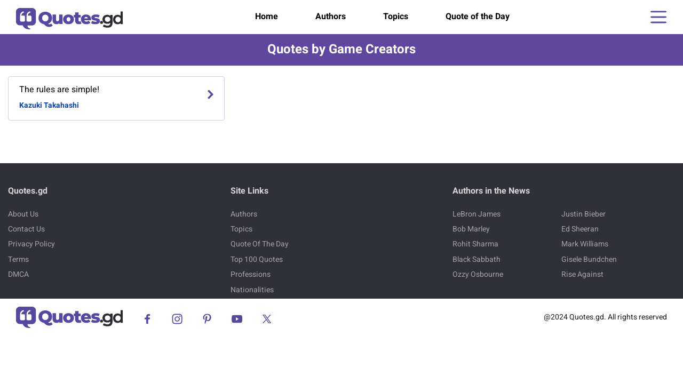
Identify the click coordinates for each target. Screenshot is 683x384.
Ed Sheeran (580, 229)
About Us (23, 214)
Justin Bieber (583, 214)
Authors (330, 16)
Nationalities (252, 289)
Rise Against (582, 274)
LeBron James (476, 214)
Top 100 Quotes (257, 259)
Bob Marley (471, 229)
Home (266, 16)
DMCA (18, 274)
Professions (251, 274)
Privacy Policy (31, 244)
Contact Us (26, 229)
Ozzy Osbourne (477, 274)
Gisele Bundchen (589, 259)
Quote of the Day (478, 16)
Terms (18, 259)
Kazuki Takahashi (49, 105)
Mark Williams (584, 244)
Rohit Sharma (475, 244)
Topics (395, 16)
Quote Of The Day (260, 244)
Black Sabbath (476, 259)
